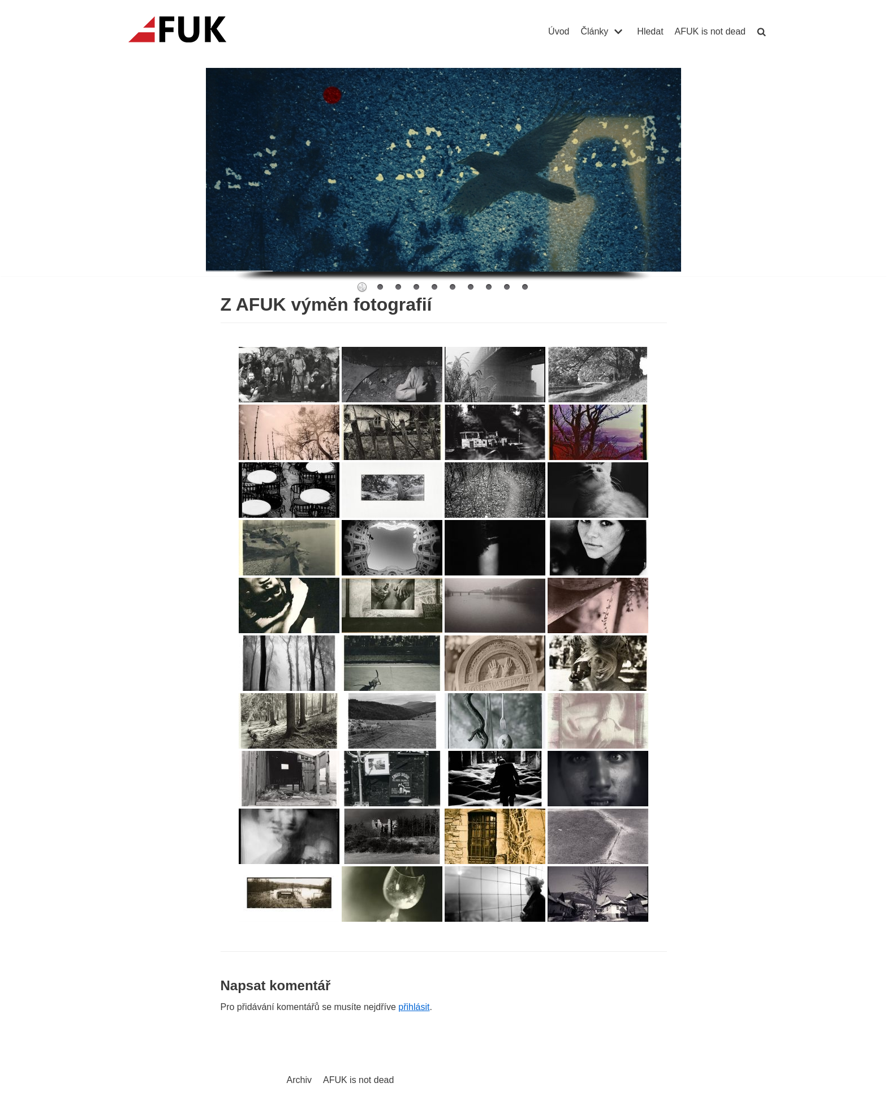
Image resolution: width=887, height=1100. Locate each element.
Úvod (558, 31)
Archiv (299, 1080)
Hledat (650, 31)
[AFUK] (191, 31)
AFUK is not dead (710, 31)
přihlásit (413, 1007)
